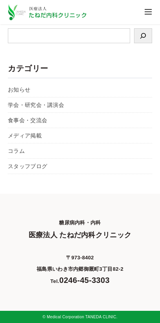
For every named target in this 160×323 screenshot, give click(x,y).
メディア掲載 (25, 135)
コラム (16, 151)
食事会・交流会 (27, 120)
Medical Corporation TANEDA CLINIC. (82, 317)
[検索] (143, 35)
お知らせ (19, 89)
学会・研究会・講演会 (36, 105)
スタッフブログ (27, 166)
